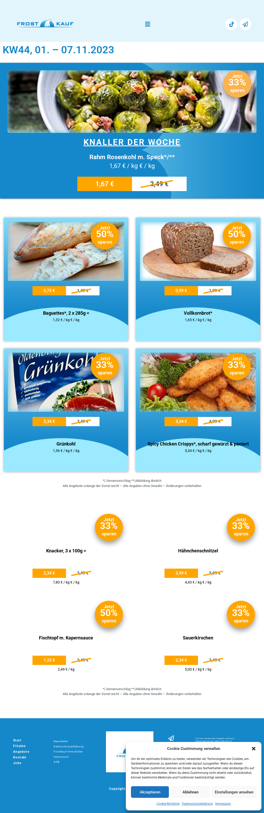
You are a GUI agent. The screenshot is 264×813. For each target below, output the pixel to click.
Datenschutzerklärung (197, 804)
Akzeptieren (150, 792)
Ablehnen (191, 792)
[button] (253, 748)
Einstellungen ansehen (234, 792)
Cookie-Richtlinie (167, 804)
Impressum (223, 804)
